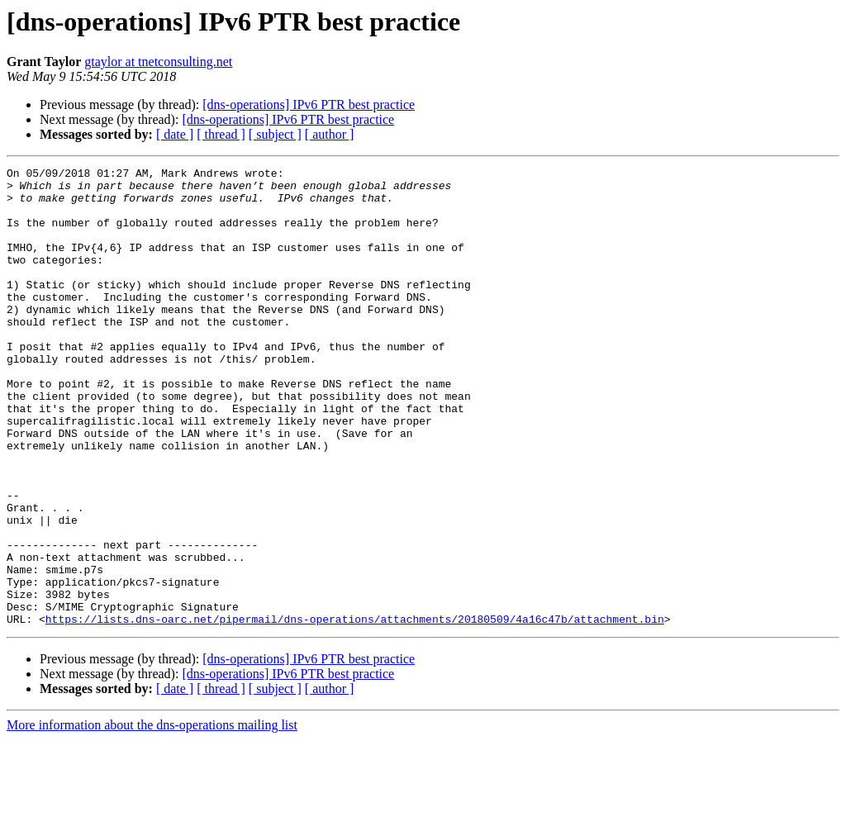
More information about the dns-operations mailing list (152, 817)
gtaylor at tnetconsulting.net (158, 62)
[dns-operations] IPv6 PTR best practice (308, 104)
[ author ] (329, 134)
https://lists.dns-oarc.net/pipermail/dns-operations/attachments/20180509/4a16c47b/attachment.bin (354, 710)
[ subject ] (275, 134)
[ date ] (174, 134)
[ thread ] (221, 134)
